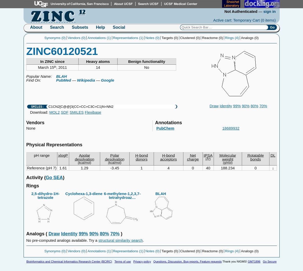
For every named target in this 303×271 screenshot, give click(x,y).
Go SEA (54, 177)
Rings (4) (232, 38)
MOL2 (54, 112)
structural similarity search (120, 240)
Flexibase (93, 112)
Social (119, 27)
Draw (214, 106)
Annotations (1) (99, 38)
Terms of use (122, 261)
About (36, 27)
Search (57, 27)
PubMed (63, 80)
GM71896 (254, 261)
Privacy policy (142, 261)
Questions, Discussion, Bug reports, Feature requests (187, 261)
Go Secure (270, 261)
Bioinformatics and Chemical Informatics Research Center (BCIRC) (69, 261)
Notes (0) (152, 38)
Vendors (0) (77, 38)
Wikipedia (86, 80)
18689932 (230, 128)
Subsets (80, 27)
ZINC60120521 (62, 51)
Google (107, 80)
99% (237, 106)
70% (263, 106)
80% (254, 106)
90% (245, 106)
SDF (65, 112)
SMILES (77, 112)
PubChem (165, 128)
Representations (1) (128, 38)
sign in (269, 11)
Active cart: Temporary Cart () (244, 20)
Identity (226, 106)
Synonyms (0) (55, 38)
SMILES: (37, 106)
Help (100, 27)
